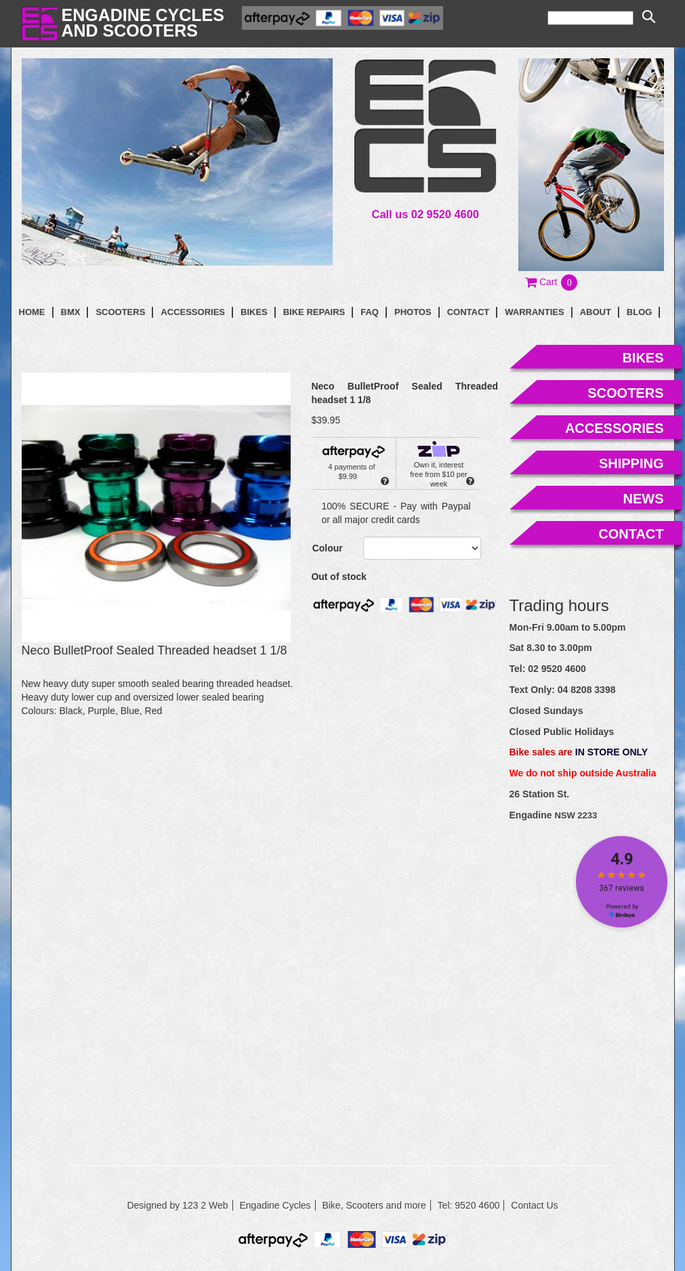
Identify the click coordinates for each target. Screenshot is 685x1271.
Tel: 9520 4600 (469, 1205)
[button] (552, 281)
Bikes (254, 312)
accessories (614, 428)
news (643, 498)
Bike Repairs (314, 312)
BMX (71, 312)
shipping (631, 463)
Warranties (534, 312)
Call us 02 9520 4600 (425, 214)
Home (32, 312)
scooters (625, 393)
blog (639, 312)
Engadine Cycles (274, 1205)
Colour (327, 548)
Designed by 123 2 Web (177, 1205)
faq (369, 312)
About (595, 312)
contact (468, 312)
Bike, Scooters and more (373, 1205)
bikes (642, 357)
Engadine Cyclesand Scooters (143, 22)
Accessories (193, 312)
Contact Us (534, 1205)
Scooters (120, 312)
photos (413, 312)
